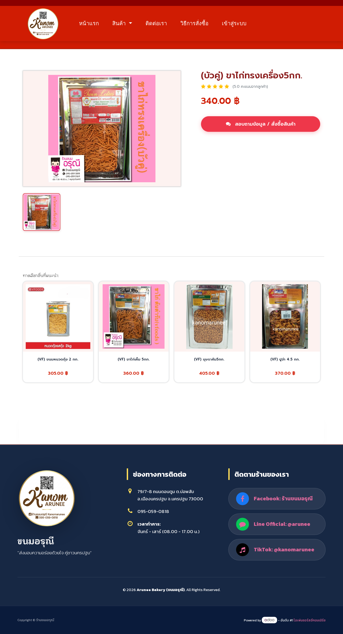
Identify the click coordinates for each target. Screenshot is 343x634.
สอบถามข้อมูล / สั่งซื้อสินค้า (261, 124)
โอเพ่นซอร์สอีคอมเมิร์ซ (310, 620)
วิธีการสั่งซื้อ (194, 23)
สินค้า (120, 23)
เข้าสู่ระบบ (234, 23)
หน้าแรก (89, 23)
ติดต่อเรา (156, 23)
